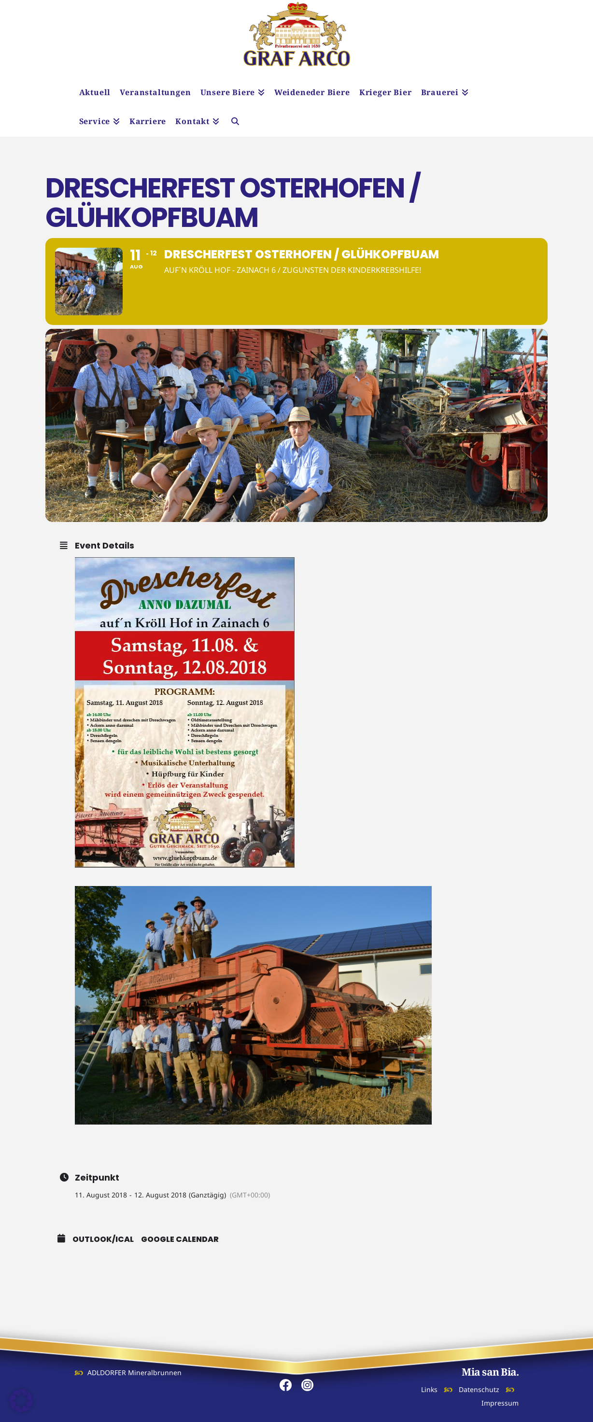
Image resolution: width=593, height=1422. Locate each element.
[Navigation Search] (235, 122)
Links (429, 1389)
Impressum (500, 1403)
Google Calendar (180, 1239)
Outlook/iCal (103, 1239)
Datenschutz (479, 1389)
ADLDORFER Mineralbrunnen (134, 1372)
